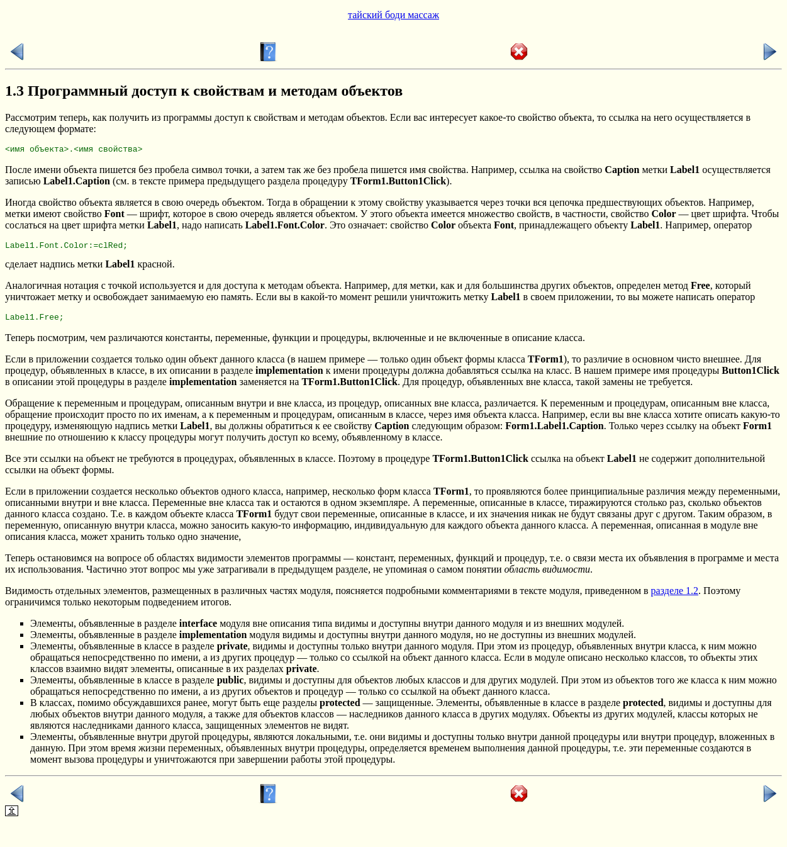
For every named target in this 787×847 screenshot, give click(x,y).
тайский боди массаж (393, 14)
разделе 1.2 (674, 596)
